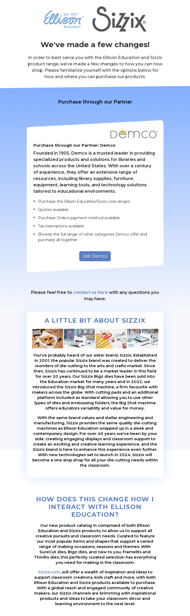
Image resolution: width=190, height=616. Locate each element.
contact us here (90, 292)
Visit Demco (95, 256)
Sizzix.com (49, 571)
